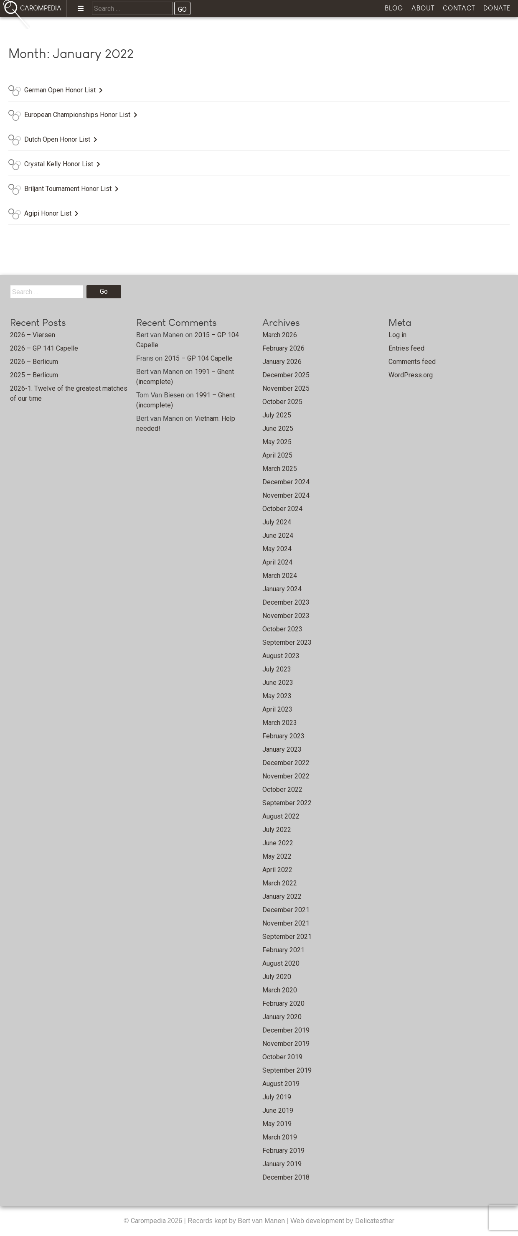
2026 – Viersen (32, 335)
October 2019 (282, 1057)
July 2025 (276, 415)
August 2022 (281, 816)
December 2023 (286, 602)
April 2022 (277, 870)
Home (59, 32)
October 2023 (282, 629)
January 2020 (282, 1017)
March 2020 (279, 990)
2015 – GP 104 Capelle (199, 358)
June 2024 (277, 535)
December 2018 (286, 1177)
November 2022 (286, 776)
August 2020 (281, 963)
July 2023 (276, 669)
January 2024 (282, 589)
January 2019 (282, 1164)
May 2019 (277, 1124)
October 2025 (282, 402)
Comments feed (412, 362)
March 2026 (279, 335)
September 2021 (287, 937)
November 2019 (286, 1044)
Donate (496, 8)
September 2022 (287, 803)
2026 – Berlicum (34, 362)
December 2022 (286, 763)
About (422, 8)
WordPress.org (410, 375)
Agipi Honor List (47, 213)
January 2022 (282, 896)
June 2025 (277, 428)
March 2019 (279, 1137)
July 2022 (276, 830)
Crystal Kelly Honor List (58, 164)
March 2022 (279, 883)
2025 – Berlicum (34, 375)
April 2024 (277, 562)
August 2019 (281, 1084)
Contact (459, 8)
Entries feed (406, 348)
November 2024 (286, 495)
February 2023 (283, 736)
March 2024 (279, 576)
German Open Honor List (60, 90)
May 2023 (277, 696)
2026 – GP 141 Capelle (44, 348)
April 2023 (277, 709)
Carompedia (149, 1221)
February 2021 (283, 950)
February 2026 (283, 348)
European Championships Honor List (77, 115)
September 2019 (287, 1070)
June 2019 (277, 1110)
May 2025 (277, 442)
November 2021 (286, 923)
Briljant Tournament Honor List (68, 189)
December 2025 (286, 375)
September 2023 (287, 642)
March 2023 (279, 723)
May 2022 (277, 856)
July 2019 (276, 1097)
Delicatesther (374, 1221)
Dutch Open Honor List (57, 139)
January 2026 (282, 362)
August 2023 (281, 656)
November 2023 (286, 616)
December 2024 (286, 482)
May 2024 (277, 549)
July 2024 (276, 522)
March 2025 (279, 469)
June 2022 (277, 843)
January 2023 (282, 749)
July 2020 (276, 977)
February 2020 (283, 1003)
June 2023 (277, 683)
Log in (397, 335)
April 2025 (277, 455)
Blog (394, 8)
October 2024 (282, 509)
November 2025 (286, 388)
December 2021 (286, 910)
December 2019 (286, 1030)
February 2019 (283, 1151)
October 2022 (282, 789)
